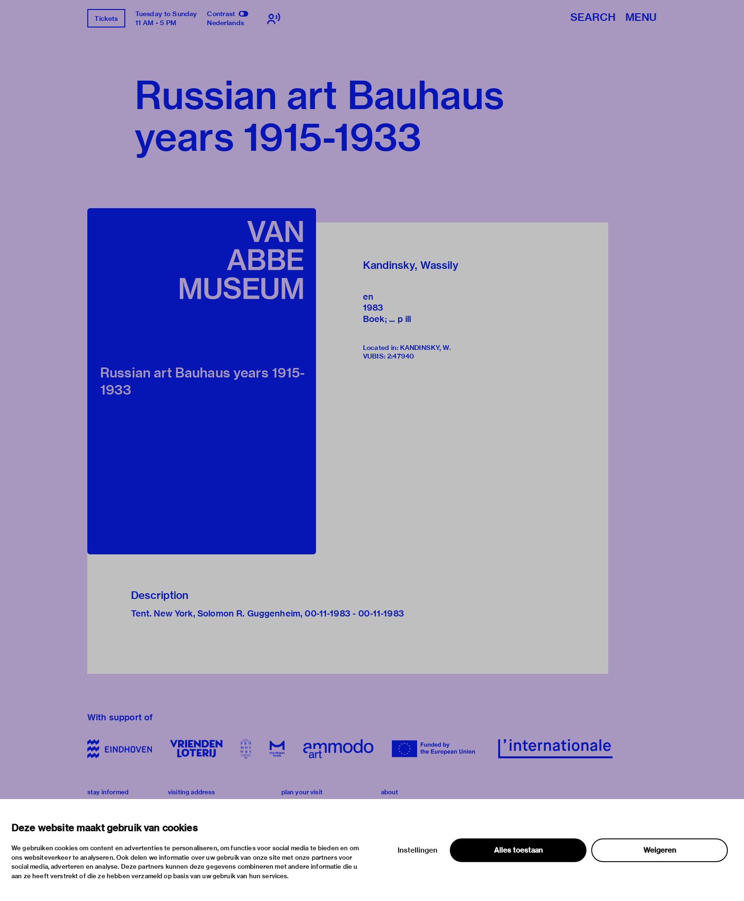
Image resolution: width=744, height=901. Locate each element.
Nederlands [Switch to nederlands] (225, 22)
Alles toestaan (518, 850)
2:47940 (400, 356)
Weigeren (659, 850)
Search (592, 18)
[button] (201, 381)
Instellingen (417, 850)
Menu (641, 18)
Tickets (106, 18)
